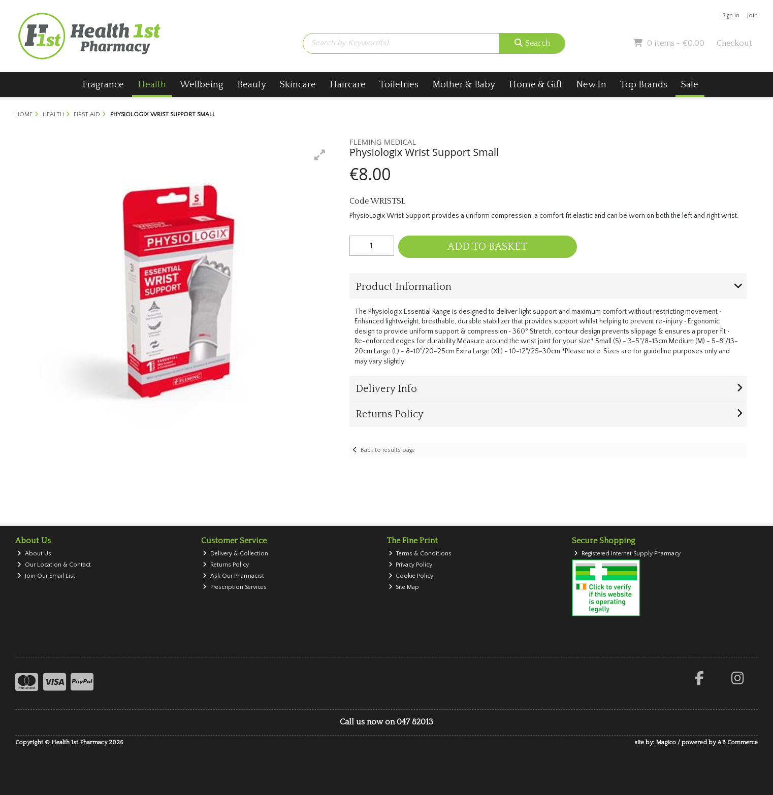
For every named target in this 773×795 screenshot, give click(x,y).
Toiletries (398, 84)
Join (752, 15)
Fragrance (103, 84)
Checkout (734, 43)
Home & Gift (535, 84)
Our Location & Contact (54, 564)
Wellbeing (201, 84)
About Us (34, 553)
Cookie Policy (411, 576)
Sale (689, 84)
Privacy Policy (411, 564)
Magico (666, 742)
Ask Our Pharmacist (233, 576)
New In (591, 84)
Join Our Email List (46, 576)
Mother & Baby (463, 84)
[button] (320, 155)
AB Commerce (737, 742)
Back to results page (388, 450)
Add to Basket (487, 246)
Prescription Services (235, 587)
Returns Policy (226, 564)
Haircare (348, 84)
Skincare (298, 84)
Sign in (730, 15)
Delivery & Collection (235, 553)
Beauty (251, 84)
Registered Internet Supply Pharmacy (627, 553)
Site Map (404, 587)
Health (152, 84)
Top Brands (643, 84)
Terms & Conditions (420, 553)
